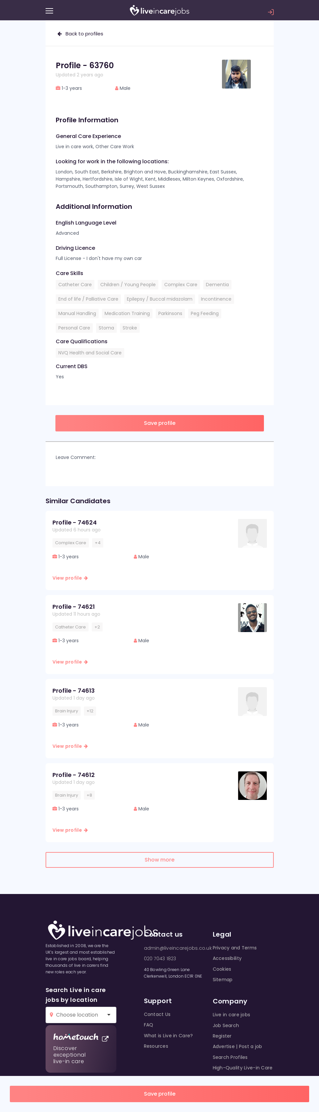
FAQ (148, 1025)
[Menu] (49, 11)
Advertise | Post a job (237, 1046)
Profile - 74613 (73, 690)
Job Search (226, 1025)
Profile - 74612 (73, 775)
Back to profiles (80, 33)
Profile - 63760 (85, 65)
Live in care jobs (231, 1014)
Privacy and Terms (235, 947)
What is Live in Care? (168, 1035)
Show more (159, 860)
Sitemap (223, 979)
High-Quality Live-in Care (243, 1067)
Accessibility (227, 958)
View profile (70, 578)
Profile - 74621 (73, 607)
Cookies (222, 969)
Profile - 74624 (74, 522)
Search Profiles (230, 1057)
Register (222, 1036)
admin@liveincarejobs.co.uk (178, 948)
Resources (156, 1046)
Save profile (159, 1094)
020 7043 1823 (160, 958)
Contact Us (157, 1014)
